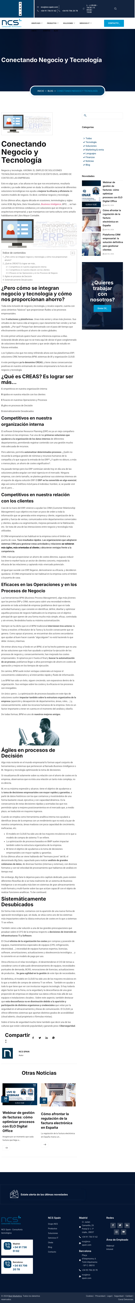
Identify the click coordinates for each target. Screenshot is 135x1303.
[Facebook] (113, 1225)
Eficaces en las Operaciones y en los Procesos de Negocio (33, 273)
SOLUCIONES (69, 23)
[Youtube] (123, 1232)
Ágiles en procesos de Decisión (18, 276)
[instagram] (116, 1232)
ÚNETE (35, 31)
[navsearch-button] (115, 8)
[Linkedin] (127, 1225)
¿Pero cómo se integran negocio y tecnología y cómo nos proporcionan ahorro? (36, 258)
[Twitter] (120, 1225)
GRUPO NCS (36, 23)
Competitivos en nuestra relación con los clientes (29, 270)
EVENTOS (46, 31)
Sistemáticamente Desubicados (19, 280)
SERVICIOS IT (86, 23)
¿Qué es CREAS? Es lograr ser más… (20, 263)
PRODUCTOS (53, 23)
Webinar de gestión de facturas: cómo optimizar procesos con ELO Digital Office (19, 1122)
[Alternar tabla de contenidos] (71, 253)
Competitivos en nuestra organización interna (27, 267)
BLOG (56, 31)
